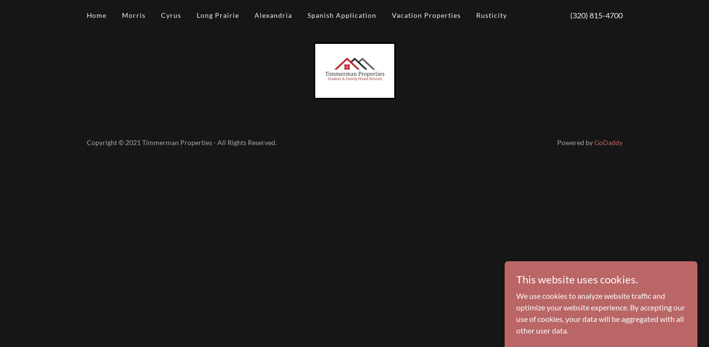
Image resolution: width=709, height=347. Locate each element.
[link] (355, 69)
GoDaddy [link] (608, 142)
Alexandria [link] (273, 15)
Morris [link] (134, 15)
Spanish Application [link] (342, 15)
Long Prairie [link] (218, 15)
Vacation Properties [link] (426, 15)
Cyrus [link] (171, 15)
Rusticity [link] (491, 15)
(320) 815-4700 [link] (596, 15)
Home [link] (97, 15)
